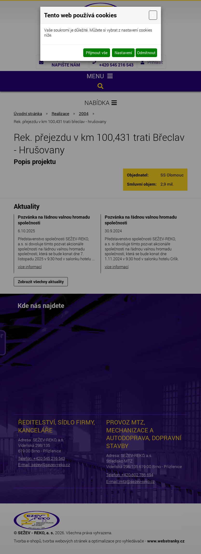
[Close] (153, 15)
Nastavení (123, 52)
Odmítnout (146, 52)
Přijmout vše (96, 52)
